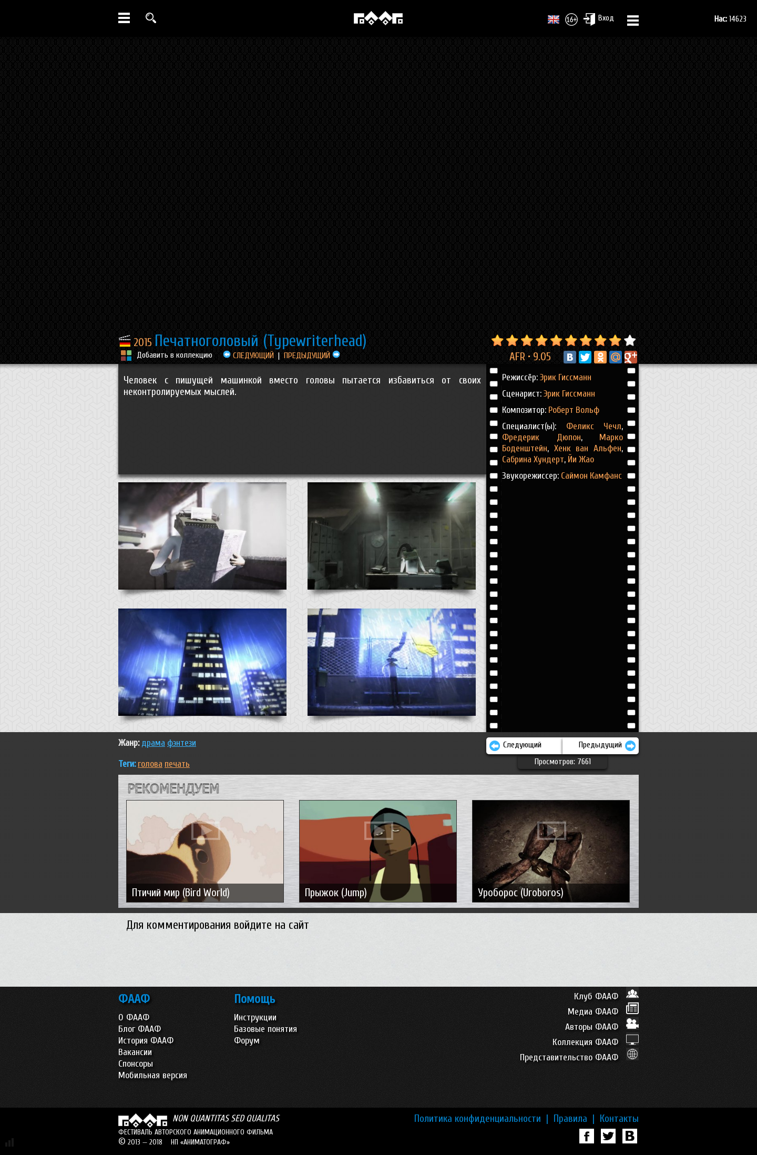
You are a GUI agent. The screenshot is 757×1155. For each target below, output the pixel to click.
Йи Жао (580, 459)
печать (177, 763)
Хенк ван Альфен (585, 448)
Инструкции (255, 1017)
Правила (574, 1118)
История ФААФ (145, 1040)
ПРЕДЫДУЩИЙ (312, 355)
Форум (247, 1040)
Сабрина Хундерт (533, 459)
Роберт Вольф (573, 410)
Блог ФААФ (139, 1029)
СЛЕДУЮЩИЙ (248, 355)
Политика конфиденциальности (481, 1118)
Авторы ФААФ (602, 1026)
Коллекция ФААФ (596, 1042)
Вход (598, 19)
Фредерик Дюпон (541, 437)
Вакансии (135, 1052)
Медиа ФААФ (603, 1011)
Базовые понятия (265, 1029)
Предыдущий (607, 746)
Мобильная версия (152, 1075)
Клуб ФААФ (606, 996)
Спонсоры (135, 1063)
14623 (730, 19)
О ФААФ (133, 1017)
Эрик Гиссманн (565, 377)
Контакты (619, 1118)
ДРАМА (153, 742)
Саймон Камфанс (591, 475)
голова (150, 763)
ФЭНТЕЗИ (181, 742)
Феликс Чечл (594, 426)
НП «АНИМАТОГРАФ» (200, 1142)
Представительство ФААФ (579, 1057)
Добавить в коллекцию (174, 355)
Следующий (515, 746)
